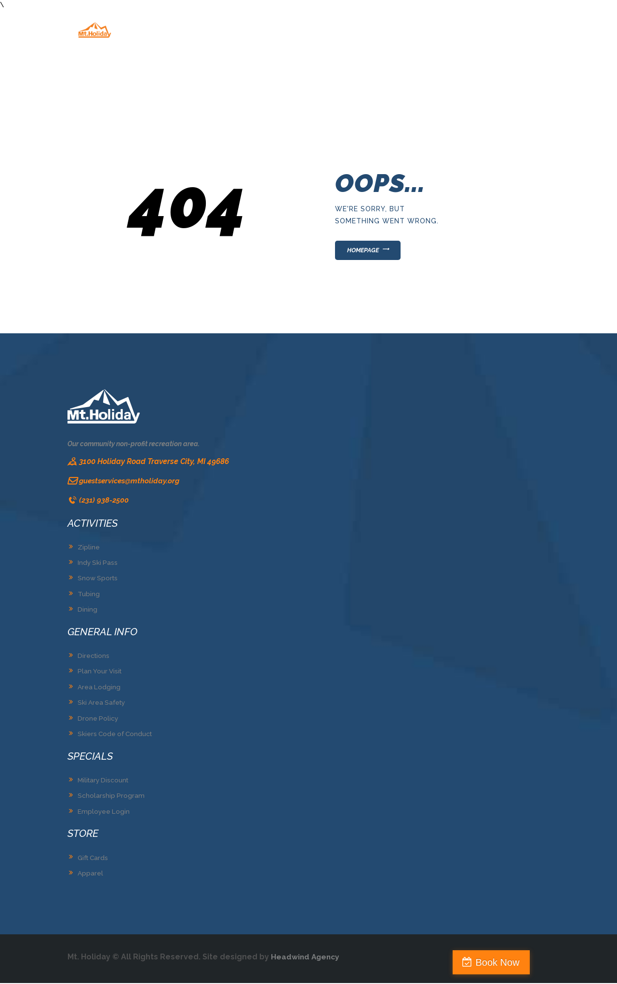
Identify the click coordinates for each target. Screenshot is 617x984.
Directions (94, 658)
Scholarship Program (111, 797)
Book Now (575, 962)
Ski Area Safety (103, 705)
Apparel (90, 874)
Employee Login (104, 813)
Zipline (89, 550)
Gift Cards (94, 858)
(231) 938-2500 (104, 502)
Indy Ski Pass (98, 565)
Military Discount (105, 782)
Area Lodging (99, 689)
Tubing (89, 596)
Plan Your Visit (100, 673)
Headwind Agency (306, 957)
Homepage (366, 251)
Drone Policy (98, 720)
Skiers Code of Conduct (117, 735)
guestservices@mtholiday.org (132, 483)
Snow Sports (99, 581)
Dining (87, 612)
